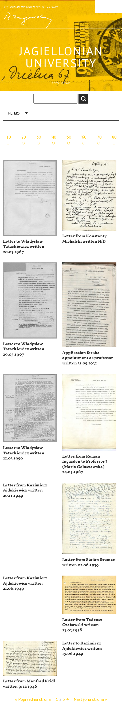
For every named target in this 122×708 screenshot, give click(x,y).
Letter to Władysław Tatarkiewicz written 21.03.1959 (23, 453)
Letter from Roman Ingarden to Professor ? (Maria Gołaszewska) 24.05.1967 (84, 464)
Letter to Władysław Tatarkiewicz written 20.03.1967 (23, 247)
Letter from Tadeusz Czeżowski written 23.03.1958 (82, 625)
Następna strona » (90, 699)
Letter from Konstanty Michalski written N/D (84, 238)
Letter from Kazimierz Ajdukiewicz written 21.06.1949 (25, 583)
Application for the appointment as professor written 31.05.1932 (87, 358)
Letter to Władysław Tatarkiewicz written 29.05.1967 (23, 349)
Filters (14, 113)
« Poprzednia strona (33, 699)
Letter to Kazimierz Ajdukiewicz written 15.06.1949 (82, 648)
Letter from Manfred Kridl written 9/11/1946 (29, 683)
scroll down (61, 83)
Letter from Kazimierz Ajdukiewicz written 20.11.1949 (25, 490)
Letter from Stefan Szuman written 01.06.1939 (89, 562)
